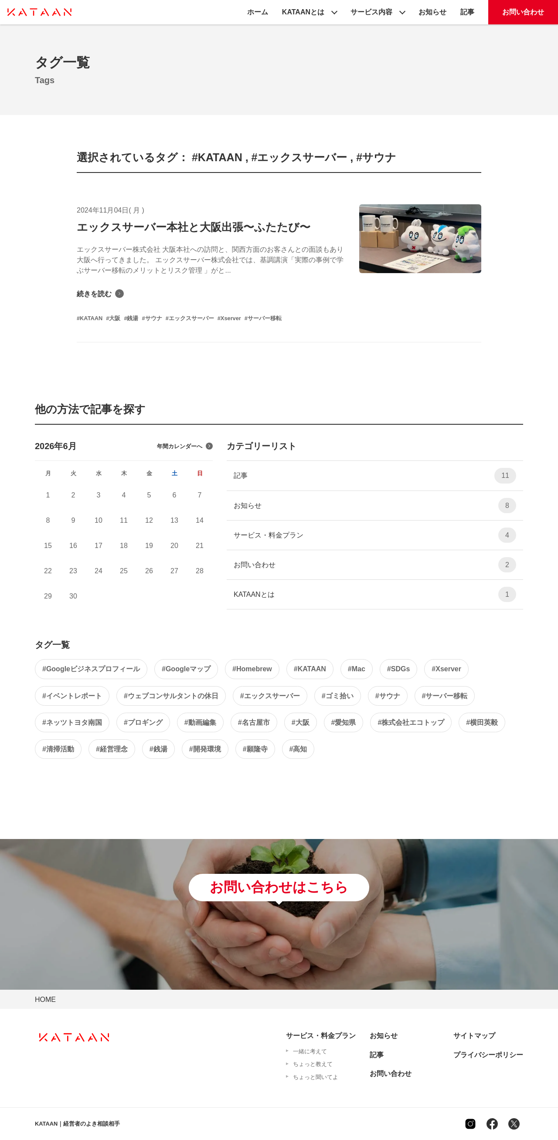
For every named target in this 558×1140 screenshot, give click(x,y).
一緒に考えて (310, 1051)
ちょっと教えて (313, 1064)
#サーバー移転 (445, 696)
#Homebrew (252, 669)
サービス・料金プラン (375, 535)
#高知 (298, 749)
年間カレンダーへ (185, 446)
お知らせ (432, 12)
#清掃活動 (58, 749)
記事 (467, 12)
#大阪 (301, 722)
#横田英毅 (482, 722)
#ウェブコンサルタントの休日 (171, 696)
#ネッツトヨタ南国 (72, 722)
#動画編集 (200, 722)
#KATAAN (310, 669)
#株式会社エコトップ (411, 722)
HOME (45, 999)
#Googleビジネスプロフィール (91, 669)
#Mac (356, 669)
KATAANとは (303, 12)
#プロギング (143, 722)
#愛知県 (343, 722)
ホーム (257, 12)
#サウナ (387, 696)
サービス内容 (371, 12)
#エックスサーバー (270, 696)
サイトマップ (474, 1035)
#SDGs (398, 669)
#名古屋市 (254, 722)
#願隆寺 (255, 749)
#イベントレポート (72, 696)
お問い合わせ (523, 12)
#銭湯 (158, 749)
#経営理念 (112, 749)
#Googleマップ (186, 669)
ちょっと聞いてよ (315, 1077)
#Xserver (446, 669)
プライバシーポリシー (488, 1055)
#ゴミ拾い (338, 696)
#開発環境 (205, 749)
